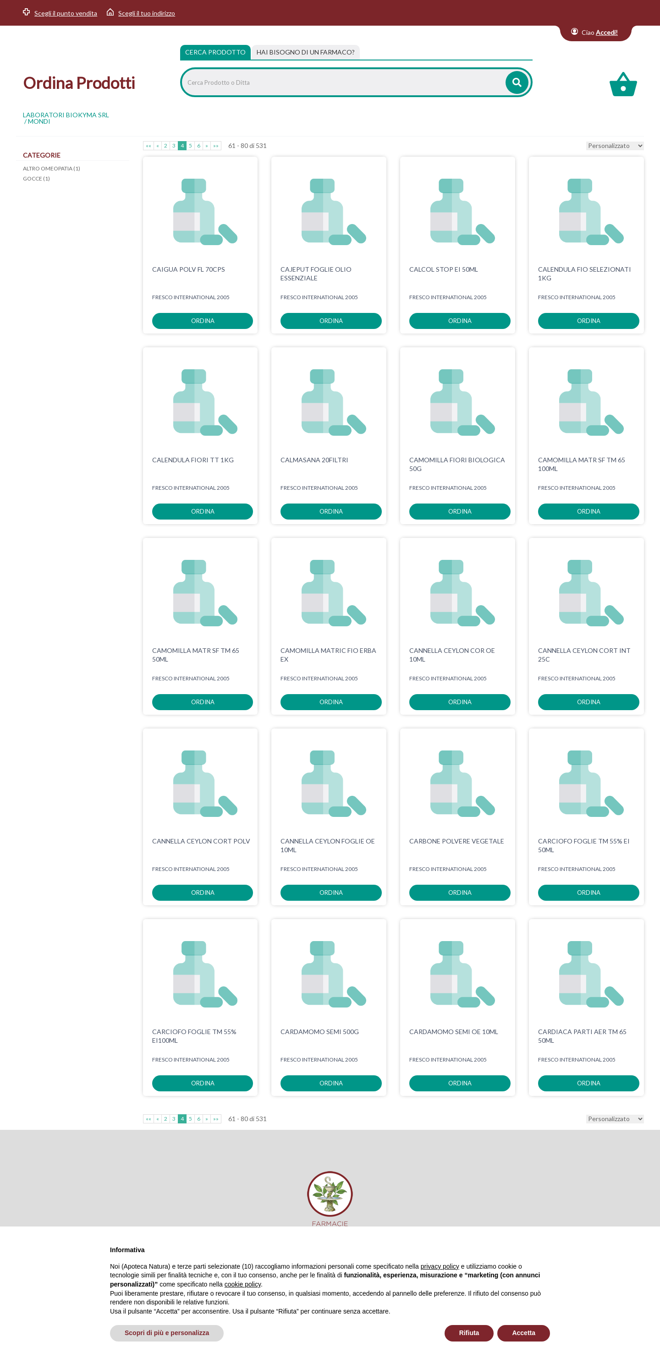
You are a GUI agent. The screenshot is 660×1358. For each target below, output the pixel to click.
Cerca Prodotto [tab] (215, 52)
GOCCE (36, 178)
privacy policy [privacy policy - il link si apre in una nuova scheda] (440, 1266)
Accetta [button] (523, 1332)
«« (148, 145)
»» (216, 145)
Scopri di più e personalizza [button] (167, 1332)
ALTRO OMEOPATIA (51, 168)
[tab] (306, 52)
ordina (202, 320)
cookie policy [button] (243, 1284)
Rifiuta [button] (469, 1332)
